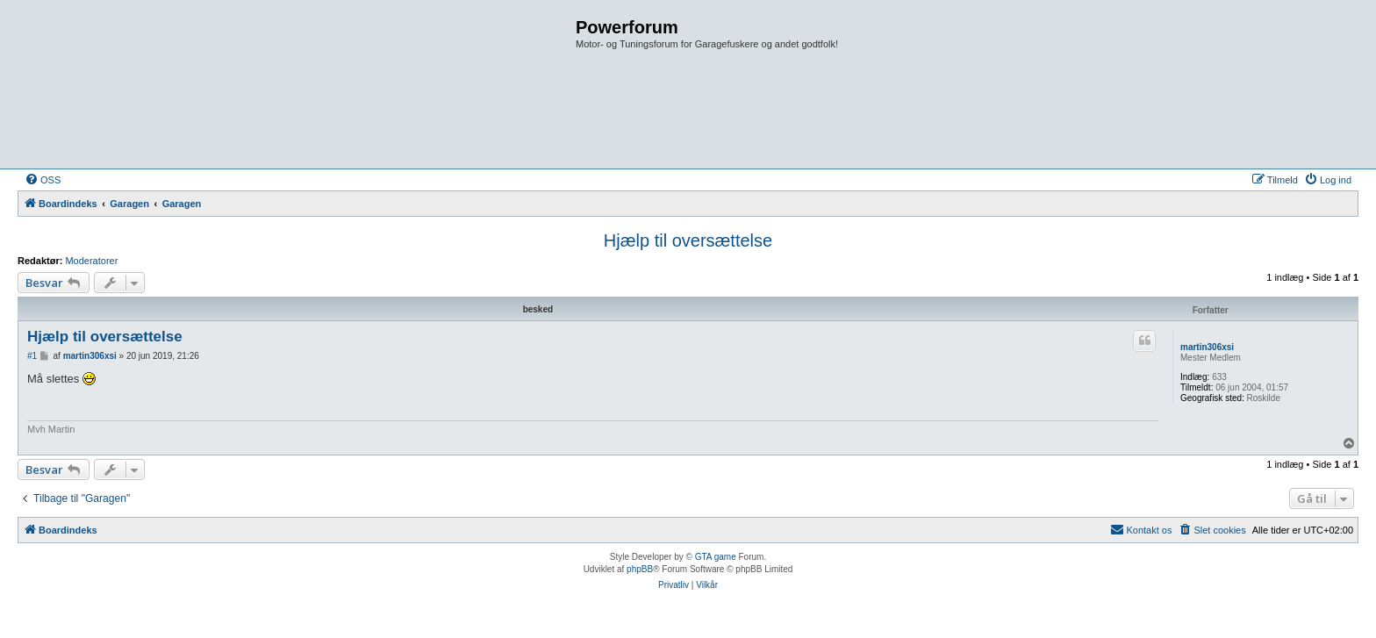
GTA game (715, 557)
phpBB (640, 569)
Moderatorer (91, 260)
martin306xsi (1207, 347)
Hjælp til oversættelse (688, 240)
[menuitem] (43, 179)
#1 (32, 356)
